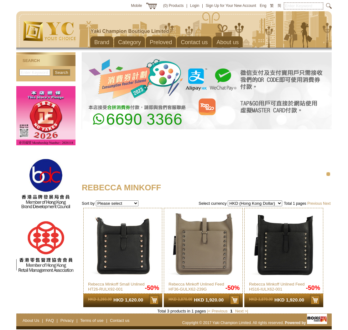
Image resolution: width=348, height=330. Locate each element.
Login (194, 5)
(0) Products (173, 5)
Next (327, 203)
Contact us (119, 320)
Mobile (136, 5)
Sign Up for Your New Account (231, 5)
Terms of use (91, 320)
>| (246, 311)
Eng (263, 5)
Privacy (67, 320)
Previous (314, 203)
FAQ (50, 320)
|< (208, 311)
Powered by (306, 323)
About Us (31, 320)
